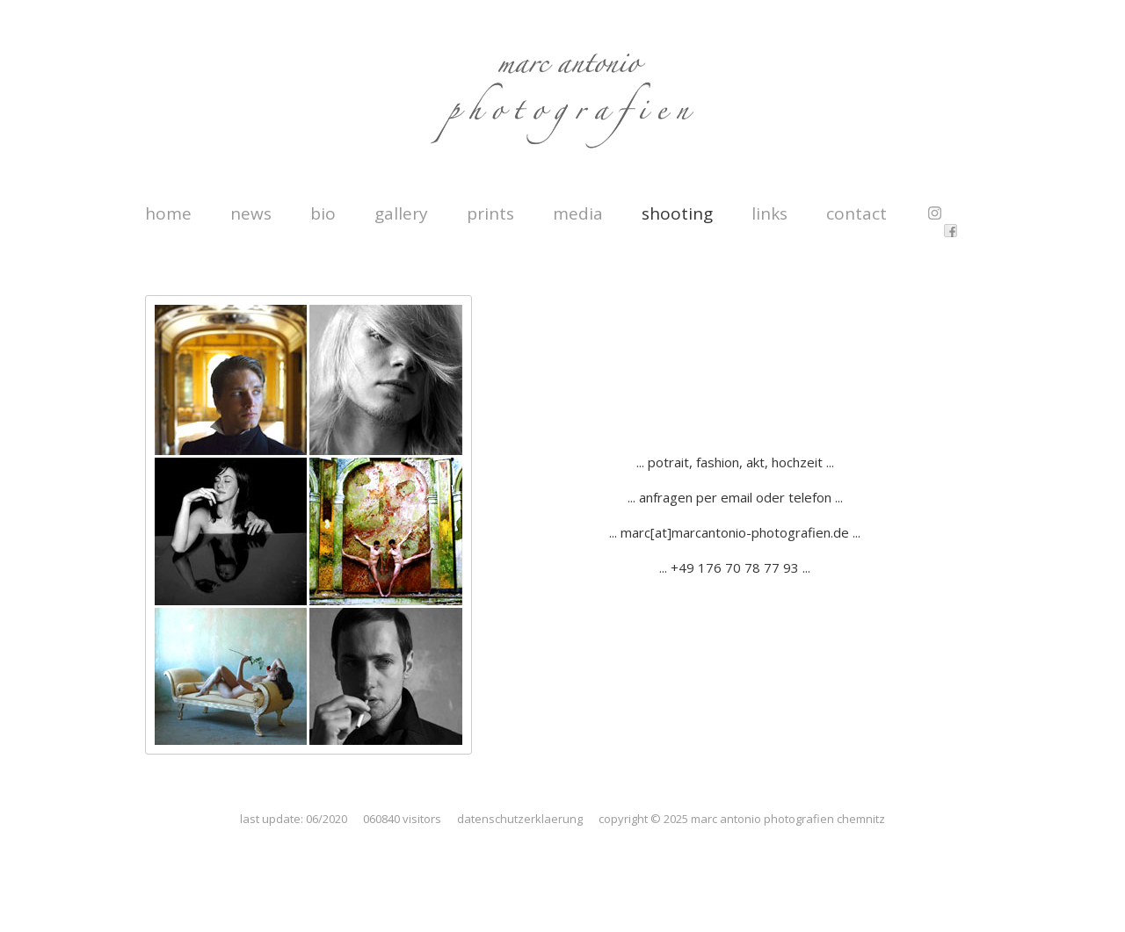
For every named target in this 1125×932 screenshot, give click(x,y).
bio (323, 213)
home (168, 213)
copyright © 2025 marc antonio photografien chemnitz (742, 819)
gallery (401, 213)
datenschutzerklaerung (520, 819)
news (251, 213)
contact (856, 213)
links (769, 213)
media (578, 213)
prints (490, 213)
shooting (677, 213)
